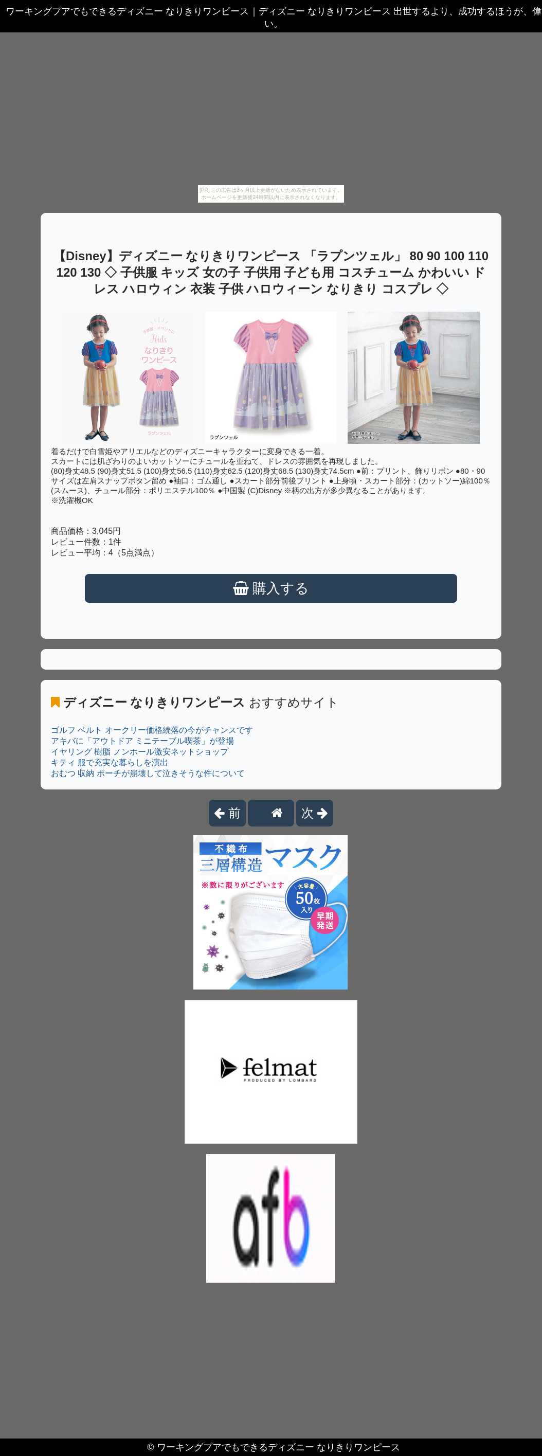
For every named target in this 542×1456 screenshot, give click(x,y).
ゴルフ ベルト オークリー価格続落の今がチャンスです (152, 730)
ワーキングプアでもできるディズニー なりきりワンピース (278, 1447)
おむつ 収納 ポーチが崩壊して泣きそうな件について (148, 773)
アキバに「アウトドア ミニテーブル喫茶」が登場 (142, 740)
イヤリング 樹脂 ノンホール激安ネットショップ (139, 751)
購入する (271, 588)
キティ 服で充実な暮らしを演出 (109, 762)
